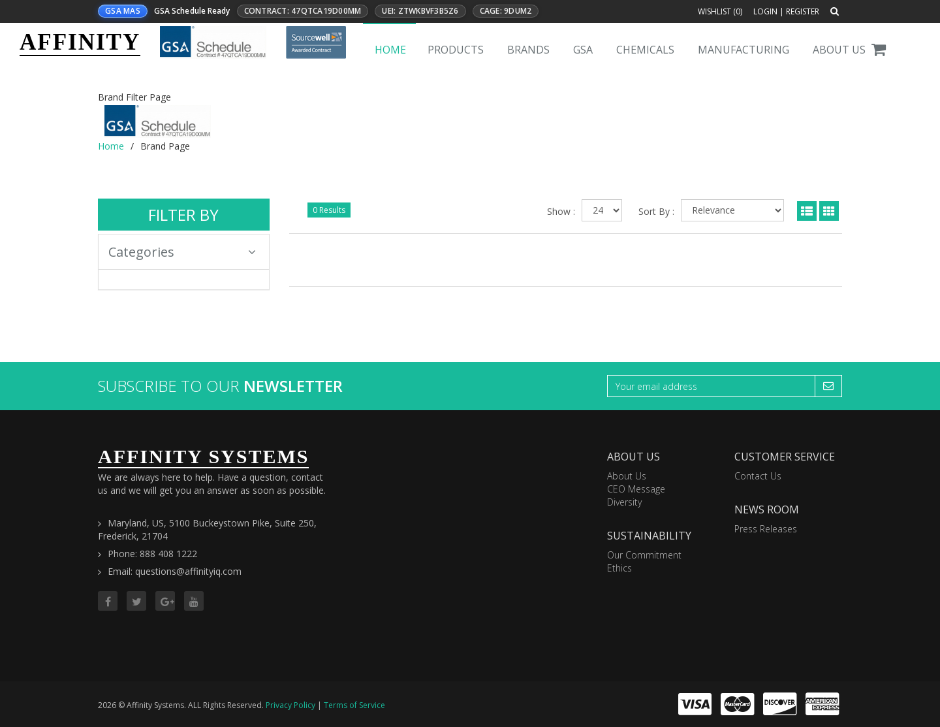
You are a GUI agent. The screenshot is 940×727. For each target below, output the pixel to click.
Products (456, 49)
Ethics (619, 568)
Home (390, 49)
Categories (182, 252)
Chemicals (645, 49)
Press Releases (765, 529)
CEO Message (636, 489)
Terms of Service (354, 705)
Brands (528, 49)
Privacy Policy (290, 705)
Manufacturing (743, 49)
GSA (583, 49)
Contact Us (757, 476)
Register (802, 11)
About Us (839, 49)
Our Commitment (644, 555)
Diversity (624, 502)
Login (765, 11)
